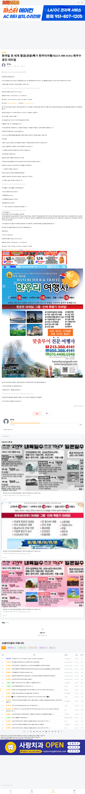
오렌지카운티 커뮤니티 (13, 643)
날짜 (76, 655)
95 (55, 731)
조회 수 (82, 655)
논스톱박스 (67, 682)
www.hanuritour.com (29, 103)
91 (43, 731)
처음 (24, 731)
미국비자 (67, 714)
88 (34, 731)
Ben (65, 709)
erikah (66, 705)
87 (30, 731)
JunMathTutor (68, 658)
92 (46, 731)
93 (49, 731)
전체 (4, 647)
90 (40, 731)
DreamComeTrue (69, 662)
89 (37, 731)
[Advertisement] (42, 35)
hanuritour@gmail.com (12, 103)
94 (52, 731)
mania (66, 696)
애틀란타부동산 (69, 717)
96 (58, 731)
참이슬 (9, 64)
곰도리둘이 (67, 693)
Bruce (66, 721)
